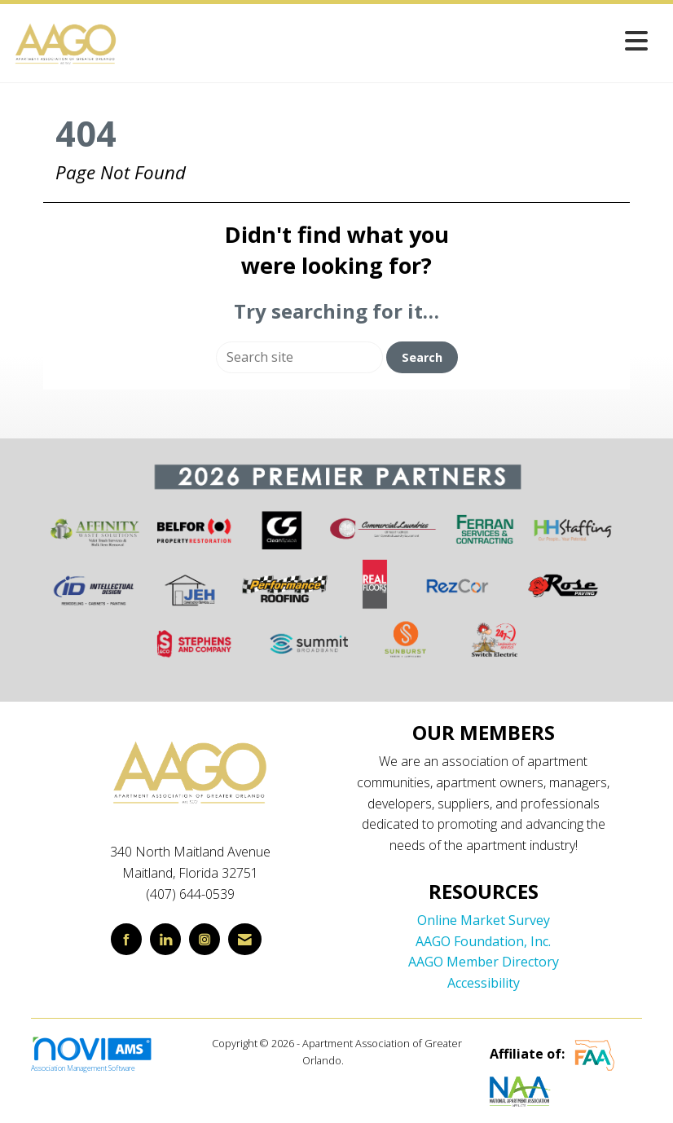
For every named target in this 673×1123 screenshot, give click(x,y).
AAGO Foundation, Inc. (483, 941)
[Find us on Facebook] (126, 939)
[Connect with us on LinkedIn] (165, 939)
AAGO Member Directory (483, 962)
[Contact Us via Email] (245, 939)
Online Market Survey (483, 920)
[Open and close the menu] (388, 40)
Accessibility (483, 983)
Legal (359, 1060)
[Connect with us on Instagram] (204, 939)
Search (422, 357)
